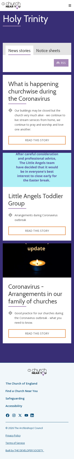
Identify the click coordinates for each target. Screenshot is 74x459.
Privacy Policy (13, 435)
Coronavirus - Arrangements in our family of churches (35, 294)
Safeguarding (15, 398)
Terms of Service (15, 443)
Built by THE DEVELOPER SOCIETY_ (25, 450)
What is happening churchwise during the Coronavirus (33, 91)
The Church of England (21, 383)
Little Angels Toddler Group (35, 199)
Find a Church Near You (22, 391)
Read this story (37, 140)
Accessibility (14, 406)
